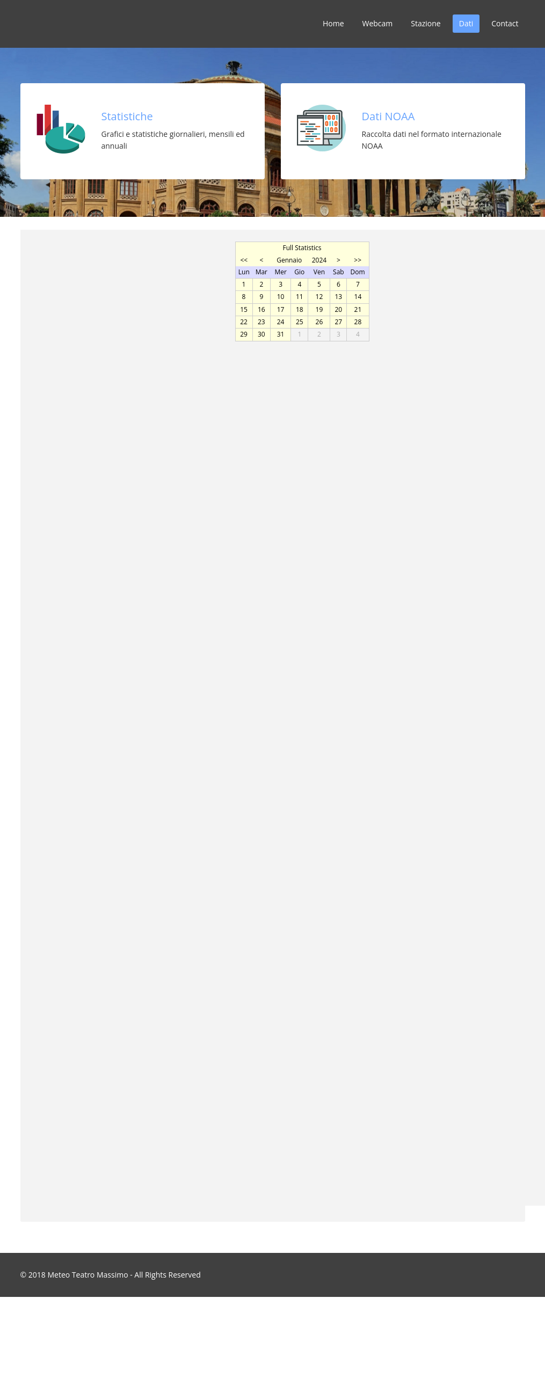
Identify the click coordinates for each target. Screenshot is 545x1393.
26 (319, 321)
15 (244, 309)
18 (299, 309)
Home (333, 23)
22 (244, 321)
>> (357, 260)
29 (244, 334)
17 (281, 309)
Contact (504, 23)
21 (358, 309)
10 (281, 296)
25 (299, 321)
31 (281, 334)
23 (261, 321)
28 (358, 321)
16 (261, 309)
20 (339, 309)
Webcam (377, 23)
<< (244, 260)
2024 (319, 260)
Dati (466, 23)
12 (319, 296)
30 (261, 334)
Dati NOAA (388, 116)
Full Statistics (301, 247)
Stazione (425, 23)
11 (299, 296)
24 (281, 321)
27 (339, 321)
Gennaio (289, 260)
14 (358, 296)
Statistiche (127, 116)
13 (339, 296)
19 (319, 309)
